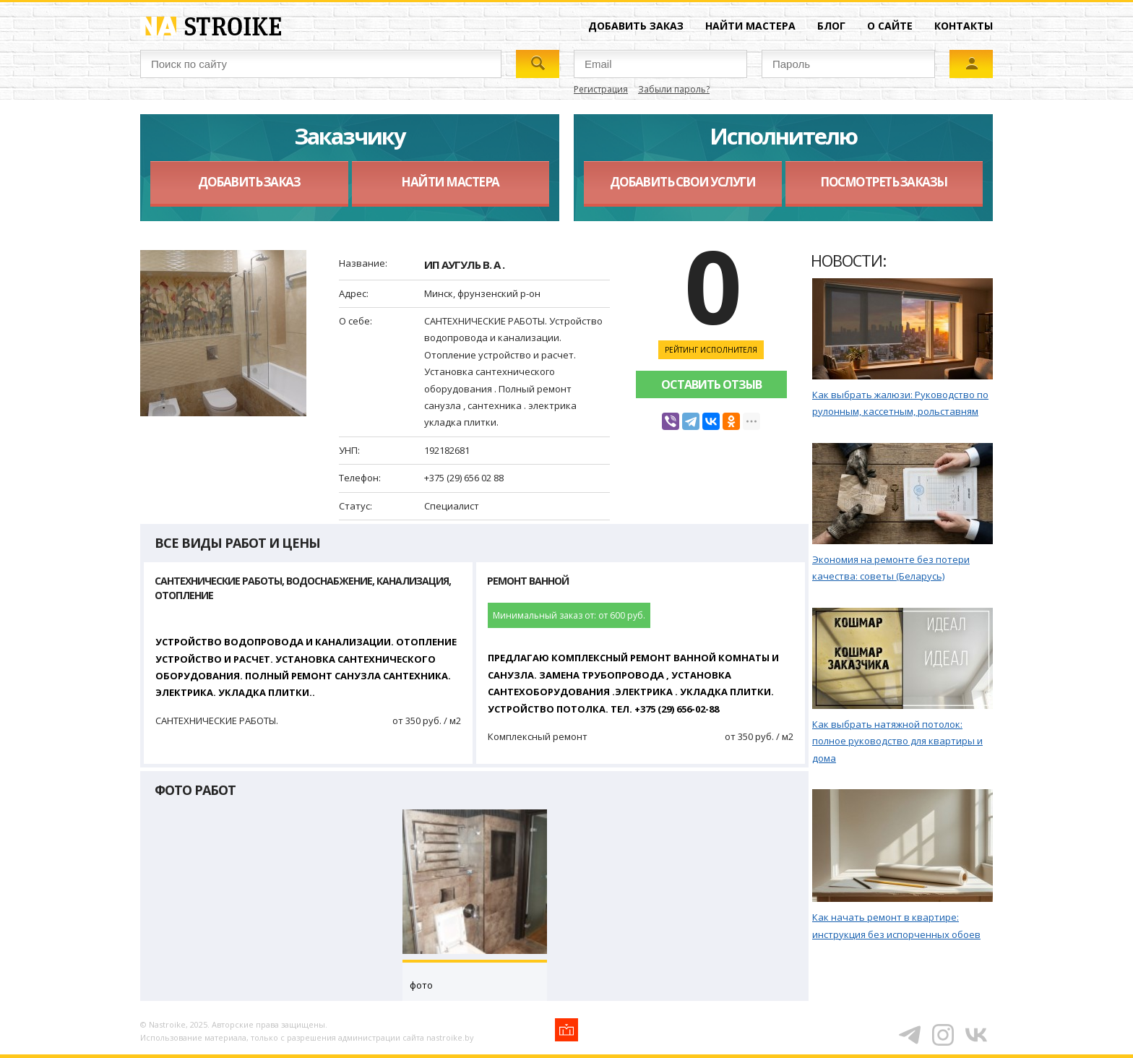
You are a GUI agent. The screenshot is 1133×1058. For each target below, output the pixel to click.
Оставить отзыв (711, 384)
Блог (831, 26)
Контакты (963, 26)
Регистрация (601, 89)
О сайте (890, 26)
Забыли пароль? (674, 89)
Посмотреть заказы (883, 181)
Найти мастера (750, 26)
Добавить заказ (636, 26)
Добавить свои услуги (682, 181)
